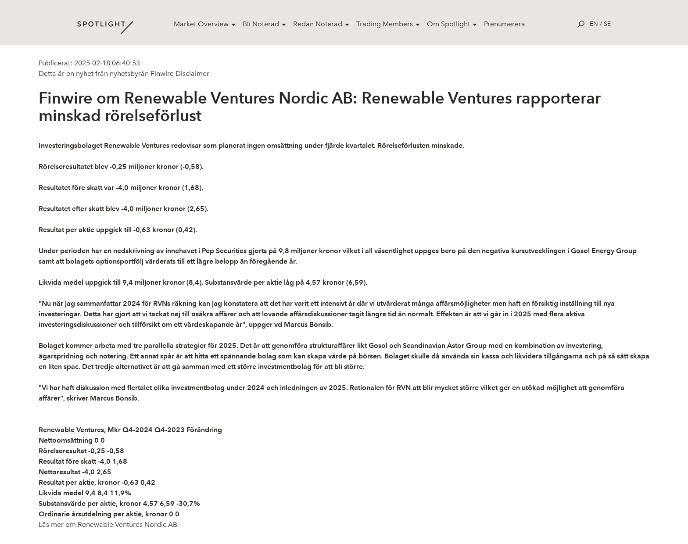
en (594, 24)
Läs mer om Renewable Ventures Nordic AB (108, 524)
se (607, 24)
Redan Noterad (317, 24)
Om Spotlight (448, 24)
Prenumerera (504, 24)
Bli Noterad (261, 24)
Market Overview (201, 24)
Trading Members (384, 24)
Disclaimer (191, 73)
